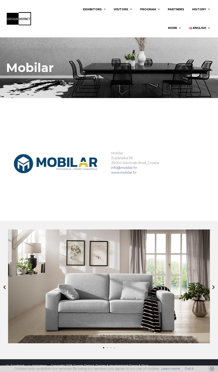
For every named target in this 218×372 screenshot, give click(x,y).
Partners (176, 9)
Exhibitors (94, 9)
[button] (4, 287)
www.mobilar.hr (124, 172)
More (174, 28)
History (201, 9)
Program (150, 9)
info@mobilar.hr (124, 168)
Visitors (123, 9)
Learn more (170, 369)
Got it (189, 369)
